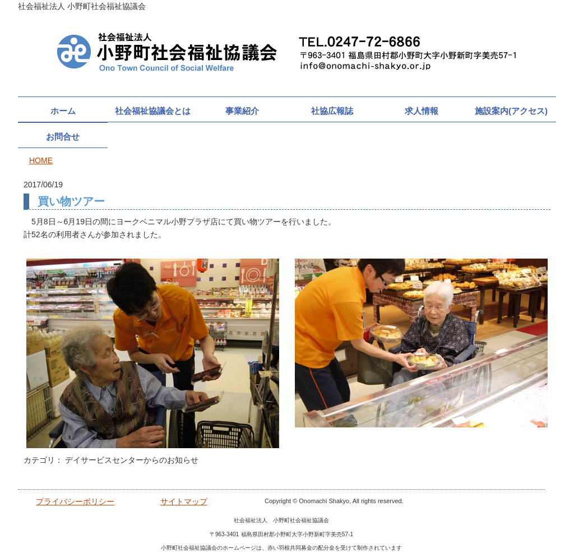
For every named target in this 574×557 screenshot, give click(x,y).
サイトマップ (183, 501)
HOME (41, 160)
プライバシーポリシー (75, 501)
